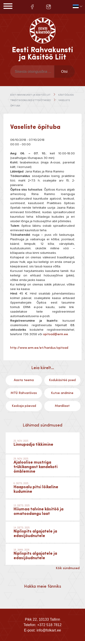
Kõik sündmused (68, 568)
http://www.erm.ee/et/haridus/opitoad (39, 347)
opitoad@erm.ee (55, 334)
